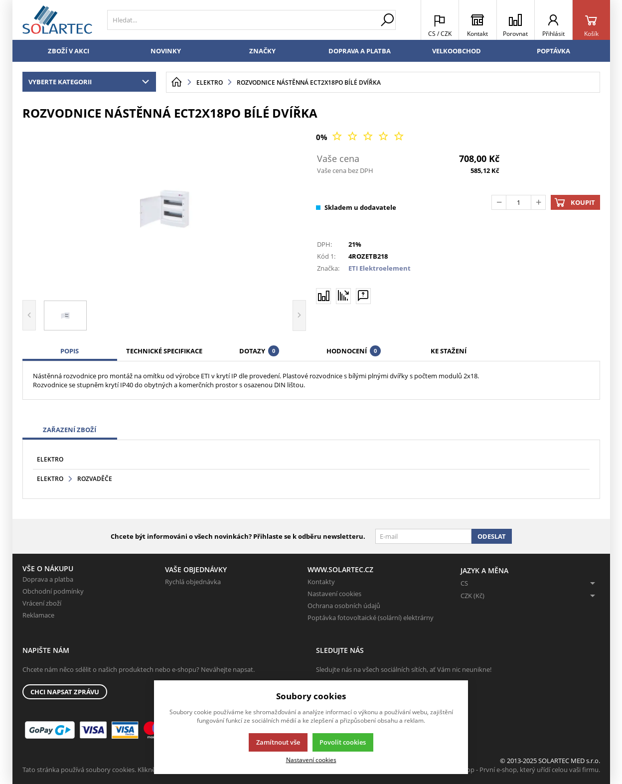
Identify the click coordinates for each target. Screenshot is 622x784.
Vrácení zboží (41, 603)
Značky (262, 50)
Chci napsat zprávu (64, 691)
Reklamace (38, 615)
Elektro (50, 459)
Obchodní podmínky (53, 591)
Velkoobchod (456, 50)
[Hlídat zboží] (343, 296)
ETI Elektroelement (379, 268)
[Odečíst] (498, 202)
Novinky (166, 50)
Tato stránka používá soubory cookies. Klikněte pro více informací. (119, 769)
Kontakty (321, 581)
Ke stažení (448, 350)
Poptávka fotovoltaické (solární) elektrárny (371, 617)
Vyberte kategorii (91, 82)
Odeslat (491, 536)
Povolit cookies (342, 742)
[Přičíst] (538, 202)
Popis (69, 350)
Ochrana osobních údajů (344, 605)
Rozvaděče (94, 478)
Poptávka (553, 50)
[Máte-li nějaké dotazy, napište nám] (363, 296)
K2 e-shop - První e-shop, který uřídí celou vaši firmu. (522, 769)
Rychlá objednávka (193, 581)
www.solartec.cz (340, 569)
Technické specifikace (164, 350)
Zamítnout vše (278, 742)
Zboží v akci (68, 50)
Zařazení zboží (69, 429)
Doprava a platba (359, 50)
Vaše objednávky (196, 569)
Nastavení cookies (334, 593)
